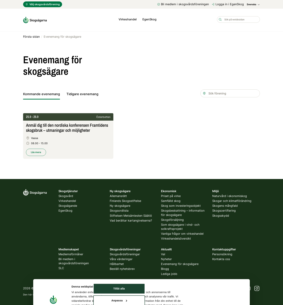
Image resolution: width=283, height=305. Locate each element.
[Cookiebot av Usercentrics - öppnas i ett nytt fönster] (53, 282)
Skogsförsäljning (172, 218)
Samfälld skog (170, 199)
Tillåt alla (119, 247)
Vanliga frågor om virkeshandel (182, 232)
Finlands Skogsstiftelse (125, 199)
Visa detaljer (79, 282)
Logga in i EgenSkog (228, 4)
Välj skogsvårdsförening (42, 4)
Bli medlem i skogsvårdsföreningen (183, 4)
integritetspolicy (99, 293)
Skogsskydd (220, 214)
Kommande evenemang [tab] (41, 92)
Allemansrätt (118, 194)
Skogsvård (65, 194)
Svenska (253, 4)
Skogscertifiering (224, 209)
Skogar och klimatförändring (231, 199)
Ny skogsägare (120, 204)
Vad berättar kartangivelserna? (131, 219)
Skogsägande (67, 204)
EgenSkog (149, 19)
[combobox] (230, 92)
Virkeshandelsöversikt (176, 237)
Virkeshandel (128, 19)
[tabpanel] (141, 138)
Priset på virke (171, 194)
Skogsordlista (119, 209)
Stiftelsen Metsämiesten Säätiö (131, 214)
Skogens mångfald (225, 204)
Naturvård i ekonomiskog (229, 194)
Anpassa (119, 258)
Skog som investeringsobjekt (181, 204)
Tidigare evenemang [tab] (82, 92)
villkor (117, 293)
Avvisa (119, 270)
